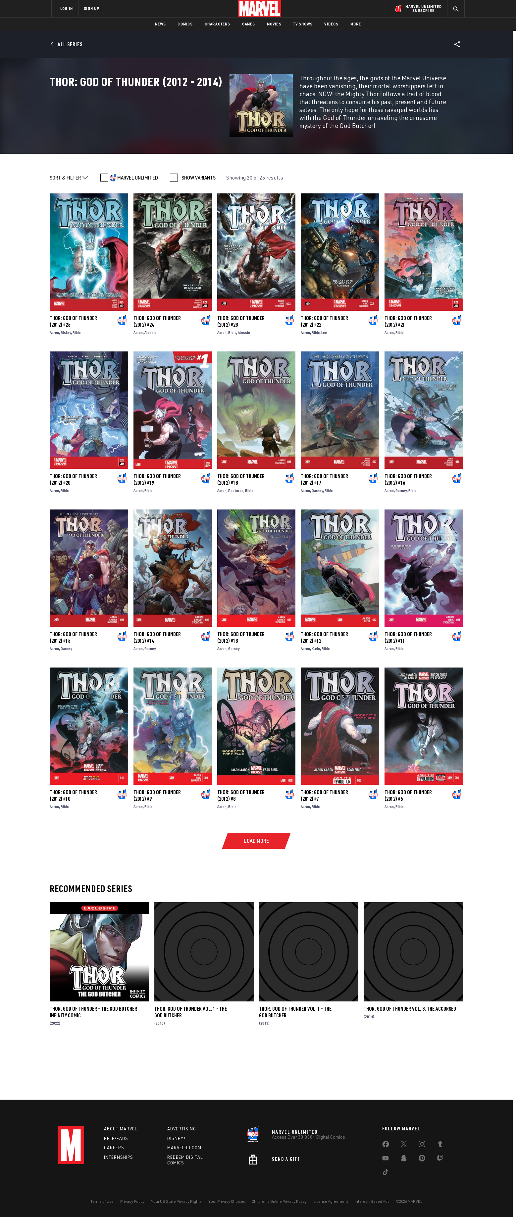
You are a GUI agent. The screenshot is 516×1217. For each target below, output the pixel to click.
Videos (331, 23)
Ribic (76, 385)
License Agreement (330, 1201)
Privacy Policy (132, 1201)
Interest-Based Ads (372, 1201)
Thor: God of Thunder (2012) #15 (73, 690)
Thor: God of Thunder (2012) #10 (73, 848)
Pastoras (235, 543)
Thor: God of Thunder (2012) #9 (157, 848)
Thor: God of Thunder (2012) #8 (241, 848)
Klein (316, 701)
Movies (274, 23)
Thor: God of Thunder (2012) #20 (73, 532)
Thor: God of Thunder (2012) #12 (324, 690)
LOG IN (66, 8)
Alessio (150, 385)
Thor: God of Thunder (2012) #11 (408, 690)
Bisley (66, 385)
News (160, 23)
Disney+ (176, 1138)
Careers (114, 1147)
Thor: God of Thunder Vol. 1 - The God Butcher (295, 1064)
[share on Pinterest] (422, 1159)
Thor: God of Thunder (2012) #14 (157, 690)
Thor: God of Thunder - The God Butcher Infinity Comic (93, 1064)
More (355, 23)
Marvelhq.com (184, 1147)
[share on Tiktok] (385, 1173)
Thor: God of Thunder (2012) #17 (324, 532)
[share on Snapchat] (403, 1159)
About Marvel (120, 1128)
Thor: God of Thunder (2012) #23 (241, 374)
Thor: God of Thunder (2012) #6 (408, 848)
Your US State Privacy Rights (176, 1201)
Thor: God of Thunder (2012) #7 (324, 848)
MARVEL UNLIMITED (137, 230)
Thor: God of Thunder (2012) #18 (241, 532)
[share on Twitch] (440, 1159)
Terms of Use (102, 1201)
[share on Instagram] (422, 1145)
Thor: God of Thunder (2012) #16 (408, 532)
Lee (324, 385)
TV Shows (303, 23)
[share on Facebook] (385, 1145)
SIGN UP (91, 8)
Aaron (54, 385)
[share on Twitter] (403, 1145)
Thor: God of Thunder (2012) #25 (73, 374)
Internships (118, 1157)
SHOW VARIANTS (198, 230)
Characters (217, 23)
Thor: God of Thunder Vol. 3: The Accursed (410, 1061)
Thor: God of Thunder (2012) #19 (157, 532)
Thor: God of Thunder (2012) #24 (157, 374)
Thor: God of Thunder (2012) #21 (408, 374)
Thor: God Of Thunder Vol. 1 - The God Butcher (190, 1064)
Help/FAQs (116, 1138)
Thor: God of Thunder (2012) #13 (241, 690)
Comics (185, 23)
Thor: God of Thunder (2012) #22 (324, 374)
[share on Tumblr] (440, 1145)
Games (248, 23)
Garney (317, 543)
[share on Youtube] (385, 1159)
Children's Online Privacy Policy (279, 1201)
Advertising (181, 1128)
